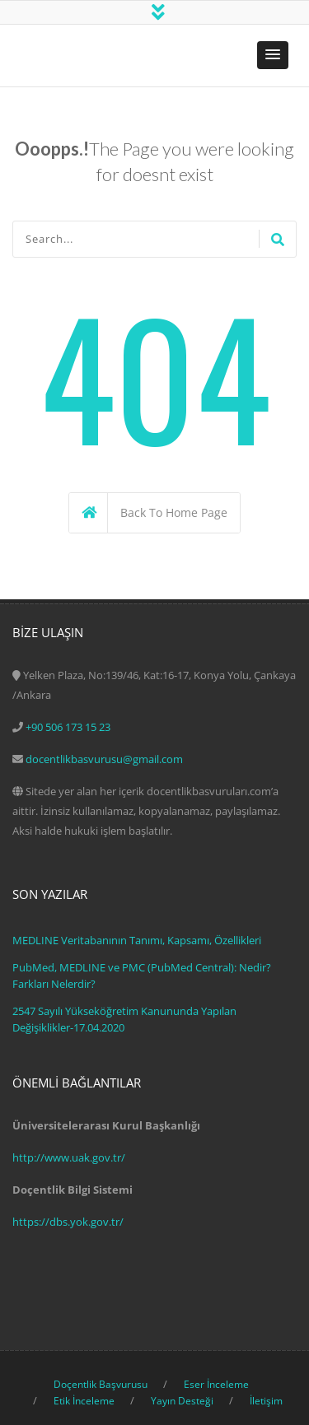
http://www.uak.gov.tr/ (68, 1157)
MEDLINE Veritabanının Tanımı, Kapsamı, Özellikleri (136, 940)
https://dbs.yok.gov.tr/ (68, 1221)
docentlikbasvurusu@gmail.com (104, 759)
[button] (272, 55)
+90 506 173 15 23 (68, 726)
